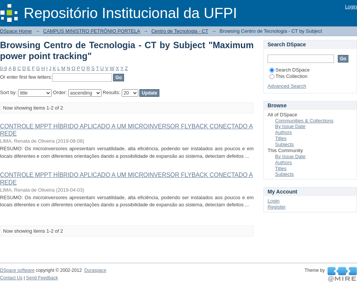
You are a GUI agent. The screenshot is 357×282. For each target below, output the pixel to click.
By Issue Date (290, 126)
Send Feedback (42, 277)
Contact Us (11, 277)
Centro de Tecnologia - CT (179, 31)
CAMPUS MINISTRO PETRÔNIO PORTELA (91, 31)
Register (277, 207)
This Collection (288, 76)
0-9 (3, 68)
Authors (283, 132)
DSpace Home (16, 31)
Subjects (284, 144)
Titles (281, 138)
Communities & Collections (304, 120)
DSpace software (17, 270)
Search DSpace (289, 70)
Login (351, 6)
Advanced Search (287, 86)
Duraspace (95, 270)
